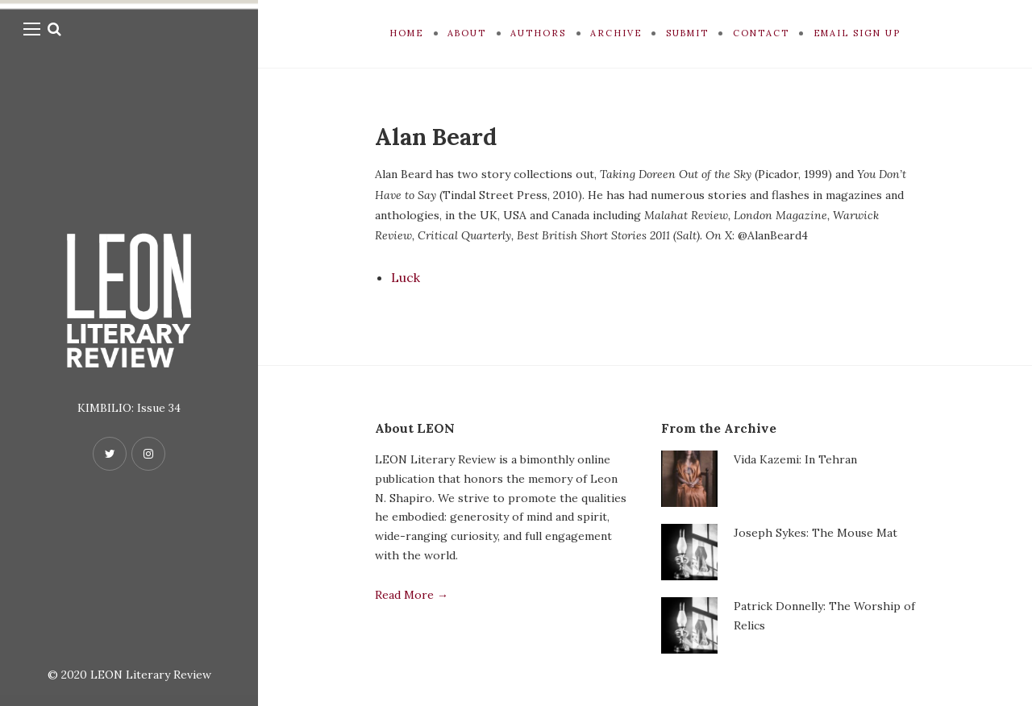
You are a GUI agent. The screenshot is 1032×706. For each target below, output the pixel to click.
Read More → (411, 595)
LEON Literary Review (150, 674)
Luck (405, 277)
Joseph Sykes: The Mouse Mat (815, 532)
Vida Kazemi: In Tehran (795, 459)
